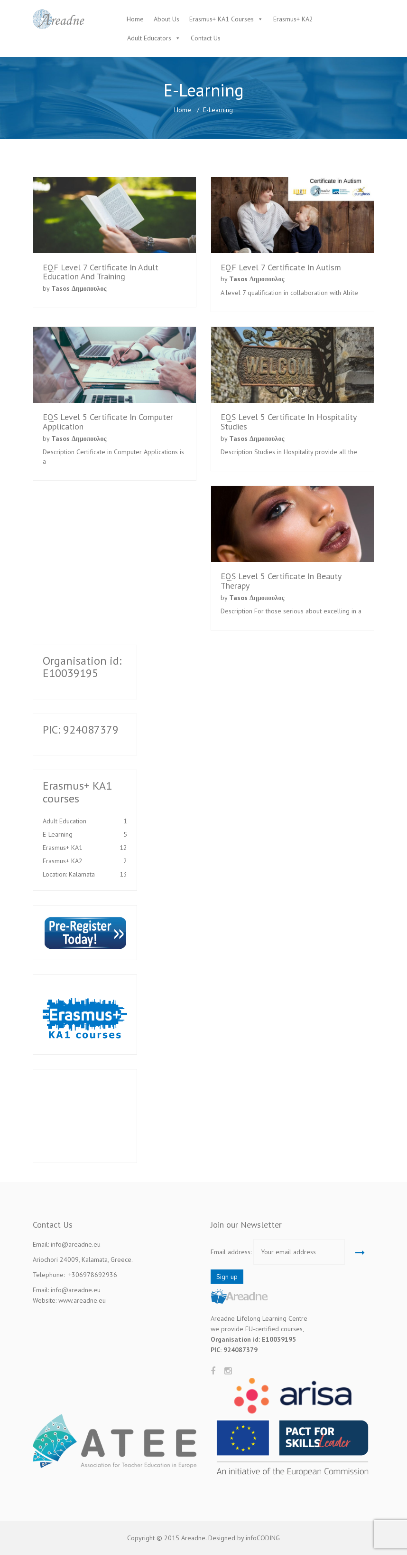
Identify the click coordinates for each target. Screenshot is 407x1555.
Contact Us (206, 38)
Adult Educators (149, 38)
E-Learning (85, 834)
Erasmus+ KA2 (293, 19)
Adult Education (85, 821)
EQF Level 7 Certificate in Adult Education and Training (100, 272)
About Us (166, 19)
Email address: (231, 1252)
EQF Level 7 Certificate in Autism (281, 267)
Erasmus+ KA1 (85, 847)
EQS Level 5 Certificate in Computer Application (108, 421)
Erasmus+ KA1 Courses (221, 19)
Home (135, 19)
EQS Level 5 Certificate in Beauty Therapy (281, 581)
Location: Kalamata (85, 874)
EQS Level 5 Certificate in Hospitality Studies (288, 421)
